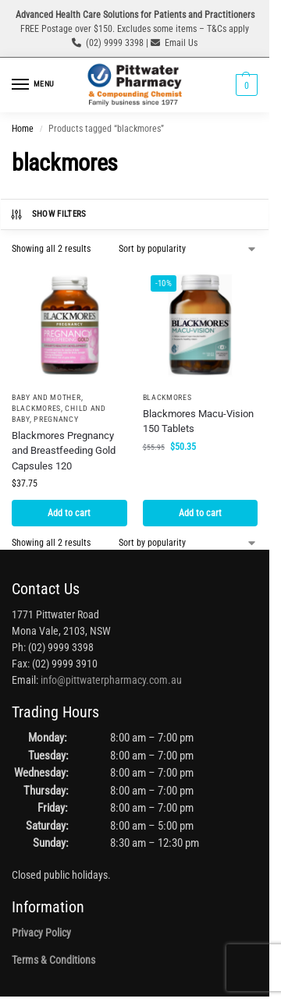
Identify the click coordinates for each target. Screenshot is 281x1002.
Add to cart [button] (69, 513)
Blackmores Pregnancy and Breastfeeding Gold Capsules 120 (64, 451)
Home (23, 128)
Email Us (181, 42)
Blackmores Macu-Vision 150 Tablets (198, 421)
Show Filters (48, 214)
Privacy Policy (41, 932)
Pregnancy (56, 419)
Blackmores (36, 408)
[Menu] (35, 85)
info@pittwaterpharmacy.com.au (111, 680)
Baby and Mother (46, 397)
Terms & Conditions (53, 960)
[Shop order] (188, 249)
